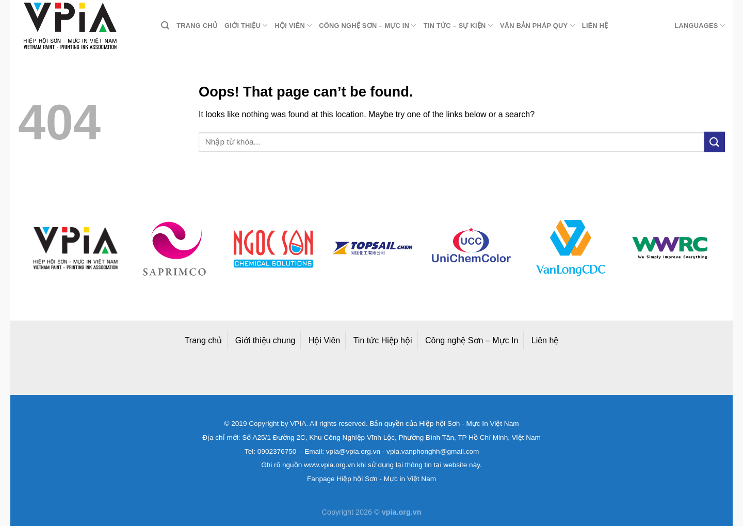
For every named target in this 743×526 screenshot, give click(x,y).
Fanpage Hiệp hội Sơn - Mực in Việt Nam (371, 479)
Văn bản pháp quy (537, 25)
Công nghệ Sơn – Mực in (367, 25)
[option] (75, 248)
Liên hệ (595, 25)
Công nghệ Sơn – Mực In (471, 340)
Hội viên (293, 25)
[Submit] (714, 142)
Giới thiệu (246, 25)
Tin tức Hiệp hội (382, 340)
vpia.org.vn (402, 512)
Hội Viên (324, 340)
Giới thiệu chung (265, 340)
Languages (699, 25)
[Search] (165, 25)
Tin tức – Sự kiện (458, 25)
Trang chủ (196, 25)
